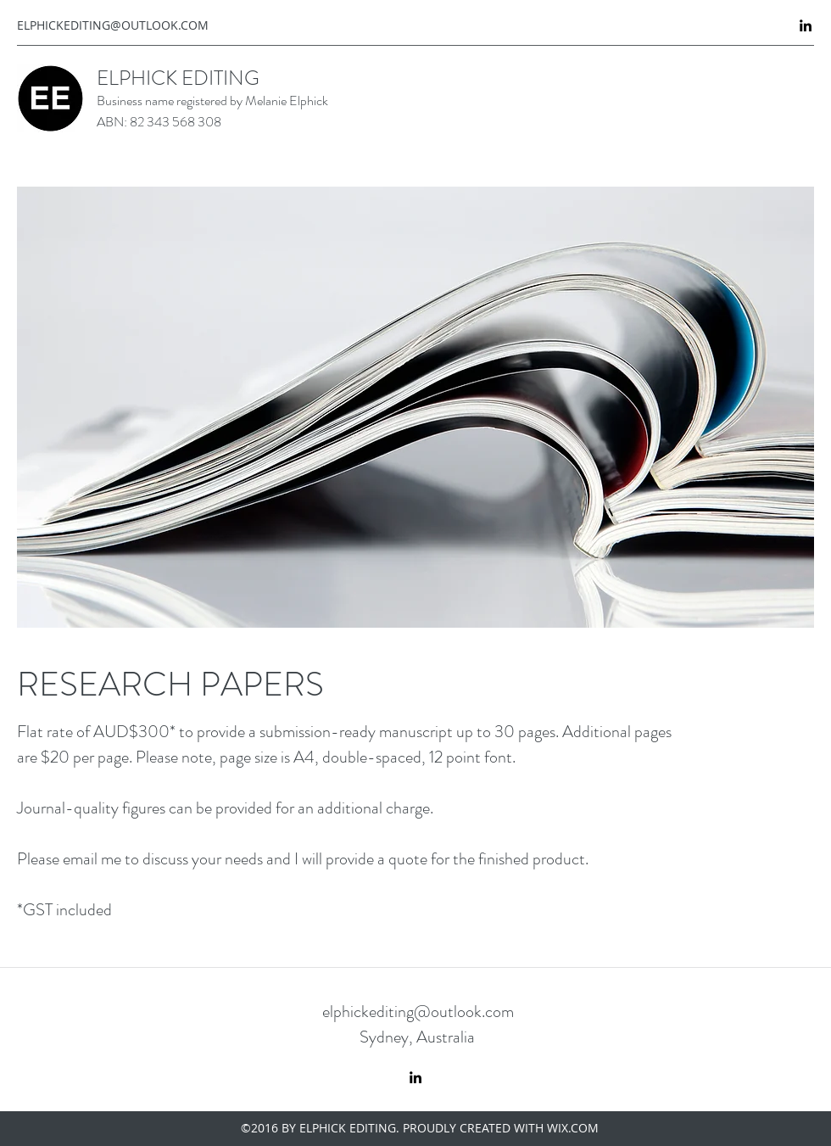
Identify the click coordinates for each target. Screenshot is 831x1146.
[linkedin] (805, 25)
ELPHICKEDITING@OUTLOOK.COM (113, 25)
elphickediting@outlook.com (418, 1011)
